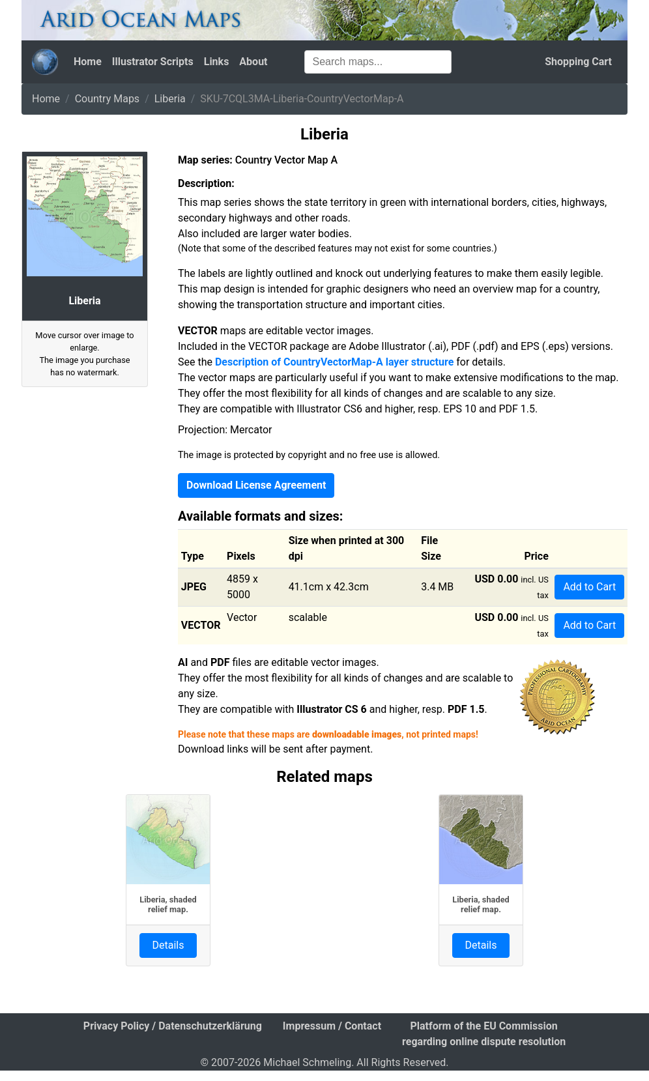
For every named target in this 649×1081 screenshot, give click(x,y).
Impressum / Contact (332, 1026)
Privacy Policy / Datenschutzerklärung (172, 1026)
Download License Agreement (256, 485)
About (253, 61)
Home (88, 61)
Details (168, 945)
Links (216, 61)
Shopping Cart (578, 61)
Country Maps (107, 99)
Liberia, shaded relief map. (168, 904)
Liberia (170, 99)
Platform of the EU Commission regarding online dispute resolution (484, 1034)
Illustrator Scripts (153, 61)
